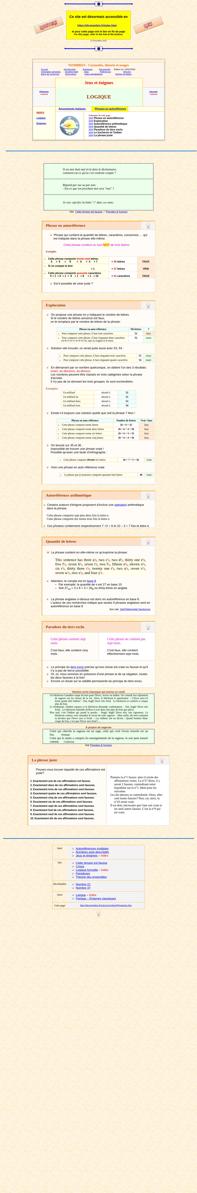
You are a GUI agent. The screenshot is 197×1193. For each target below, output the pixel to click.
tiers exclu (77, 667)
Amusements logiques (72, 108)
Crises (80, 866)
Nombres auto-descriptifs (92, 852)
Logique (41, 118)
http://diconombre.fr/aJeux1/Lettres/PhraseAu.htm (106, 905)
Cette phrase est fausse (88, 211)
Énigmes (41, 123)
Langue (81, 895)
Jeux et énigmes (86, 855)
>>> (91, 118)
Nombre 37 (83, 887)
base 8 (91, 581)
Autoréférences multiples (92, 848)
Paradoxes (83, 873)
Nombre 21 (83, 884)
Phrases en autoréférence (110, 108)
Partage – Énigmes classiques (96, 898)
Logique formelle (87, 870)
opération (120, 504)
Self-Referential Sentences (135, 609)
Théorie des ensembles (91, 877)
